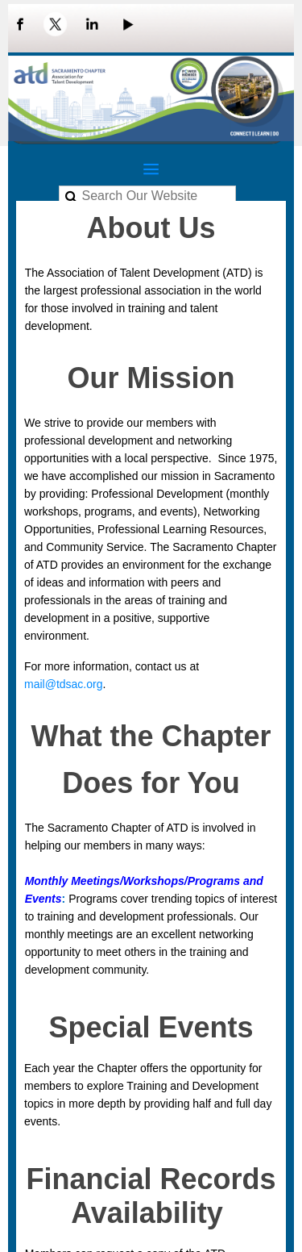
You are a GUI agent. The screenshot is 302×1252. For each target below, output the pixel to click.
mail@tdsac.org (63, 684)
